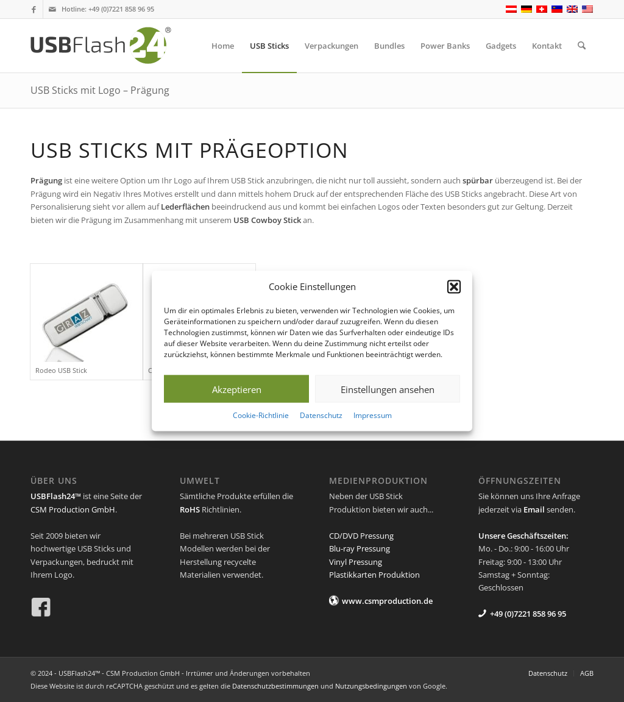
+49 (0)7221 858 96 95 (121, 8)
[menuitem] (223, 46)
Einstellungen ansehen (387, 389)
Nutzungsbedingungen (371, 685)
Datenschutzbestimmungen (275, 685)
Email (534, 509)
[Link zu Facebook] (34, 9)
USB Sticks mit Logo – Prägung (99, 90)
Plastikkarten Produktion (374, 574)
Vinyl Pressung (355, 561)
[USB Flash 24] (111, 46)
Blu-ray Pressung (359, 548)
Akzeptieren (236, 389)
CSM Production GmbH (72, 509)
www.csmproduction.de (387, 600)
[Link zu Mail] (52, 9)
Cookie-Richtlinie (261, 415)
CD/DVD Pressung (361, 535)
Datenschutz (321, 415)
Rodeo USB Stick (61, 370)
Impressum (372, 415)
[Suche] (582, 46)
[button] (454, 286)
